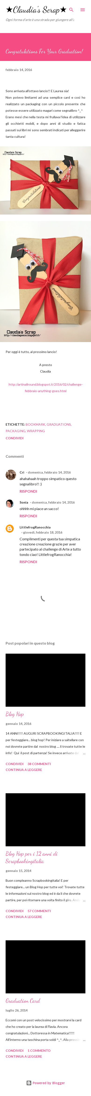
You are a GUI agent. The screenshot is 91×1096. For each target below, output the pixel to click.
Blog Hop (15, 714)
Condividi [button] (15, 438)
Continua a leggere (24, 770)
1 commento (39, 1050)
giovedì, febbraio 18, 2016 (42, 532)
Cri (22, 472)
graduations (59, 424)
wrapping (36, 431)
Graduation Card (23, 1000)
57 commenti (39, 911)
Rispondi (28, 491)
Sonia (24, 502)
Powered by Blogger (45, 1083)
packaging (15, 431)
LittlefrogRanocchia (35, 527)
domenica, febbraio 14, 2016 (49, 472)
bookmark (35, 424)
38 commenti (39, 764)
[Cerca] (71, 8)
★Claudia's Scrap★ (36, 10)
